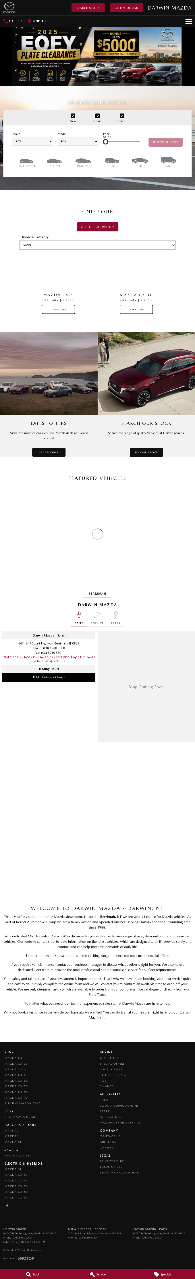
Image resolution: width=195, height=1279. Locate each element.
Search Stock (88, 8)
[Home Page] (9, 7)
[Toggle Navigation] (188, 21)
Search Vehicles (166, 142)
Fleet (104, 1080)
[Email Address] (48, 659)
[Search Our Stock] (146, 394)
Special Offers (112, 1063)
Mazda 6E (13, 1142)
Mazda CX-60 (16, 1080)
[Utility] (140, 162)
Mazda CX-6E (16, 1075)
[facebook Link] (7, 1205)
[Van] (168, 162)
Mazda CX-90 (16, 1097)
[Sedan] (55, 162)
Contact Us (110, 1136)
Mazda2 (11, 1130)
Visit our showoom (97, 227)
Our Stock (109, 1058)
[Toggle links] (18, 1258)
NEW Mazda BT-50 (19, 1117)
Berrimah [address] (97, 593)
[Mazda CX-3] (58, 283)
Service (106, 1100)
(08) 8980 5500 (54, 648)
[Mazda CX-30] (136, 283)
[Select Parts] (115, 619)
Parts (105, 1111)
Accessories (111, 1117)
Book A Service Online (119, 1105)
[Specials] (162, 1274)
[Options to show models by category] (97, 245)
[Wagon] (83, 162)
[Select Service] (97, 619)
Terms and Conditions (120, 1172)
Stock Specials (113, 1075)
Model (78, 139)
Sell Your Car (127, 8)
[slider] (105, 141)
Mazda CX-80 (16, 1092)
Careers (107, 1147)
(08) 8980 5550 (151, 1237)
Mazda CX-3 (15, 1058)
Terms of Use (111, 1166)
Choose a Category (97, 242)
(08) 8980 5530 (87, 1237)
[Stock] (32, 1274)
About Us (108, 1142)
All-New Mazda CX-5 (22, 1103)
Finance (107, 1086)
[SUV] (112, 162)
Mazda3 (11, 1136)
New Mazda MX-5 (19, 1155)
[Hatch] (26, 162)
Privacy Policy (112, 1161)
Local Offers (111, 1069)
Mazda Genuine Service (120, 1122)
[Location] (79, 619)
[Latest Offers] (49, 394)
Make (32, 139)
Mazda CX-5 (15, 1069)
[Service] (97, 1274)
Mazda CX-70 (16, 1086)
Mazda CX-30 (16, 1063)
